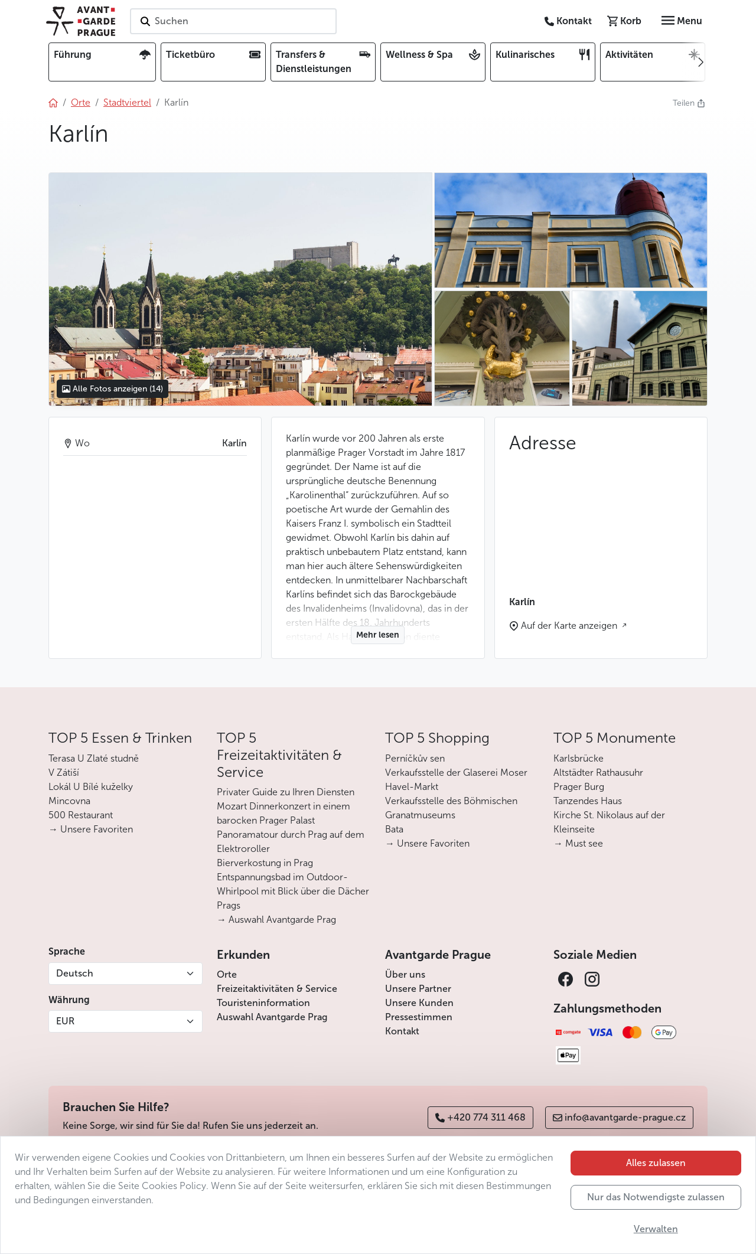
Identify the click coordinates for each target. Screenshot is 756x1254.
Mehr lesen (377, 635)
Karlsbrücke (578, 758)
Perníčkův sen (415, 758)
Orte (227, 974)
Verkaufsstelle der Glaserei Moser (456, 772)
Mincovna (69, 800)
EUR (65, 1021)
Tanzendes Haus (587, 800)
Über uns (405, 974)
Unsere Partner (418, 988)
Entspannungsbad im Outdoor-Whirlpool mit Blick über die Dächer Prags (293, 891)
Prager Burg (578, 786)
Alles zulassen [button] (656, 1162)
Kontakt (402, 1031)
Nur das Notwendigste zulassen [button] (656, 1197)
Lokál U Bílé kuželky (90, 786)
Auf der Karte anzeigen (570, 625)
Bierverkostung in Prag (265, 862)
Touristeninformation (263, 1002)
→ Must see (578, 843)
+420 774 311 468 (480, 1117)
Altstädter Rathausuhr (598, 772)
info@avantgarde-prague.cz (619, 1117)
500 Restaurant (80, 815)
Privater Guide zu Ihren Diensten (285, 792)
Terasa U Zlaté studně (93, 758)
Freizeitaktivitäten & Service (277, 988)
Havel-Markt (411, 786)
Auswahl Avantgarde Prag (272, 1017)
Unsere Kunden (419, 1002)
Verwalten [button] (656, 1229)
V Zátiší (63, 772)
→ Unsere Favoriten (90, 829)
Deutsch (74, 973)
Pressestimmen (418, 1017)
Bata (394, 829)
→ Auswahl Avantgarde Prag (276, 919)
